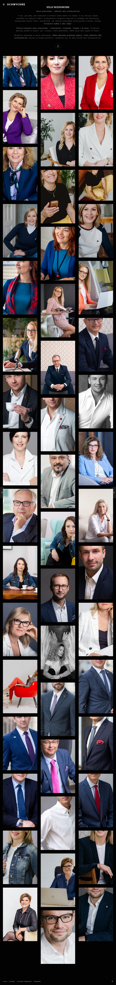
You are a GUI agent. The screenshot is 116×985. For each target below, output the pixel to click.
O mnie (5, 981)
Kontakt (12, 981)
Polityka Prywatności (25, 981)
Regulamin (38, 981)
